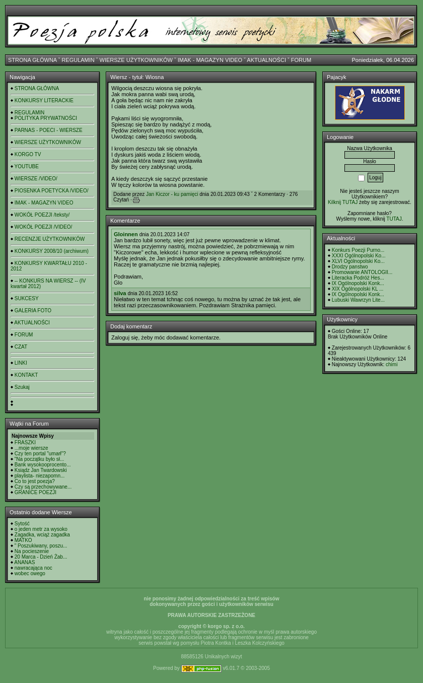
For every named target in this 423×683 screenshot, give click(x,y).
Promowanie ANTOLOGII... (362, 272)
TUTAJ (393, 219)
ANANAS (24, 562)
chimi (391, 364)
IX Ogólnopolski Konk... (358, 283)
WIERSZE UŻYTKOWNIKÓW (136, 60)
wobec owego (30, 573)
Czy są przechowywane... (43, 487)
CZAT (21, 347)
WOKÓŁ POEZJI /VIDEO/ (43, 227)
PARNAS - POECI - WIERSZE (49, 130)
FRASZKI (25, 442)
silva (120, 293)
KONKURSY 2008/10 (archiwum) (52, 251)
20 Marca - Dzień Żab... (41, 557)
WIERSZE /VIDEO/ (36, 178)
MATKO (23, 540)
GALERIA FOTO (33, 310)
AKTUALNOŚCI (266, 60)
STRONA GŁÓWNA (32, 60)
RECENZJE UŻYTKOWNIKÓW (50, 239)
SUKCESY (27, 298)
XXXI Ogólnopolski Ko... (359, 255)
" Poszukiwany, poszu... (41, 546)
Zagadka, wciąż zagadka (42, 534)
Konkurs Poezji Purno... (358, 250)
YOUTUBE (27, 166)
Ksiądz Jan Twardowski (41, 470)
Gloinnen (126, 234)
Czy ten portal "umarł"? (40, 453)
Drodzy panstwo (350, 266)
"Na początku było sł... (39, 459)
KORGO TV (28, 154)
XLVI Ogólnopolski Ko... (358, 261)
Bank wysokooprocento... (43, 464)
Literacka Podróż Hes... (358, 278)
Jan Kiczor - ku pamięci (172, 194)
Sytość (22, 523)
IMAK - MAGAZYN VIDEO (210, 60)
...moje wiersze (31, 448)
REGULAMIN (77, 60)
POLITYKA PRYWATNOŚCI (46, 118)
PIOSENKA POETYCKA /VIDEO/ (52, 190)
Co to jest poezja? (35, 481)
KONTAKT (26, 375)
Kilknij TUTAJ (343, 202)
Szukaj (22, 387)
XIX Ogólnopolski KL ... (357, 289)
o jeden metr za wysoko (41, 529)
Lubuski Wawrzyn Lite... (358, 300)
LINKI (21, 363)
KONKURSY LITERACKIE (44, 100)
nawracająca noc (33, 568)
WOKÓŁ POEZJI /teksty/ (42, 215)
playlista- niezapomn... (40, 476)
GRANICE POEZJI (35, 492)
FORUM (301, 60)
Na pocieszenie (32, 551)
